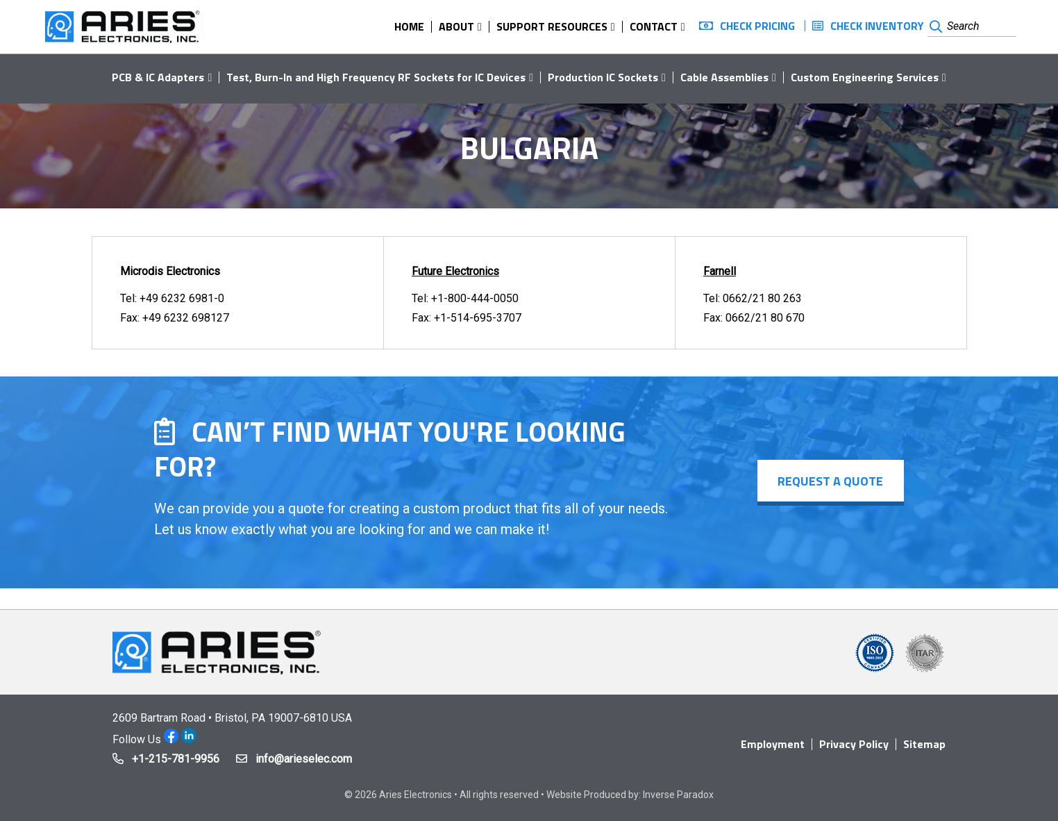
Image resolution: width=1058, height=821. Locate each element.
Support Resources (551, 26)
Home (409, 26)
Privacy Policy (854, 744)
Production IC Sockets (603, 77)
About (456, 26)
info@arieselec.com (303, 758)
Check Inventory (877, 25)
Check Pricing (757, 25)
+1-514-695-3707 (477, 317)
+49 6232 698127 (185, 317)
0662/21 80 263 (762, 298)
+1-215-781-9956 (175, 758)
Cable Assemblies (724, 77)
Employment (773, 744)
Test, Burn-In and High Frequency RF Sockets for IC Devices (376, 77)
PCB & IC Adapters (158, 77)
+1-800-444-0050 (475, 298)
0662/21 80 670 (765, 317)
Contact (654, 26)
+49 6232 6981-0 (182, 298)
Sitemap (924, 744)
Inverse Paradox (678, 794)
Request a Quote (830, 481)
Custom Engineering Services (865, 77)
